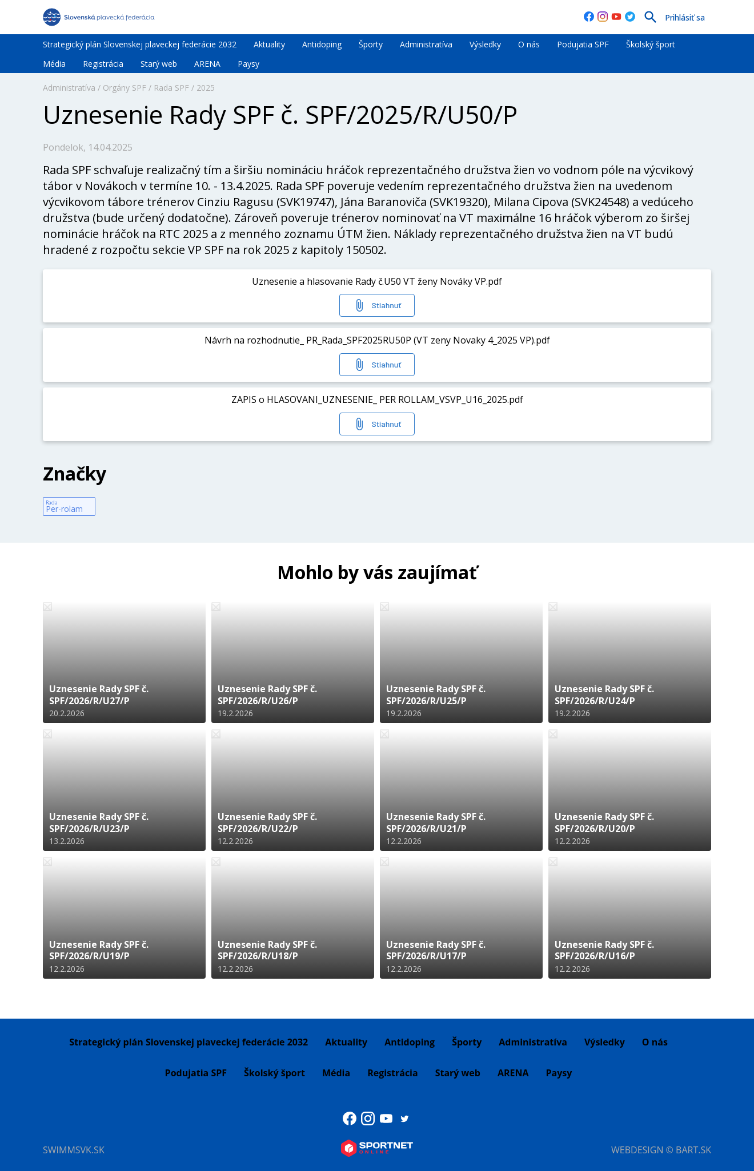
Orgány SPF (124, 87)
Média (54, 63)
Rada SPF (171, 87)
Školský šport (650, 44)
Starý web (159, 63)
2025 (205, 87)
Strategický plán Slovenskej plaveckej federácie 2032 (139, 44)
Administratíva (426, 44)
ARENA (207, 63)
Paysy (248, 63)
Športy (371, 44)
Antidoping (322, 44)
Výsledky (485, 44)
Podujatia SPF (583, 44)
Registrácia (103, 63)
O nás (529, 44)
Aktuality (269, 44)
